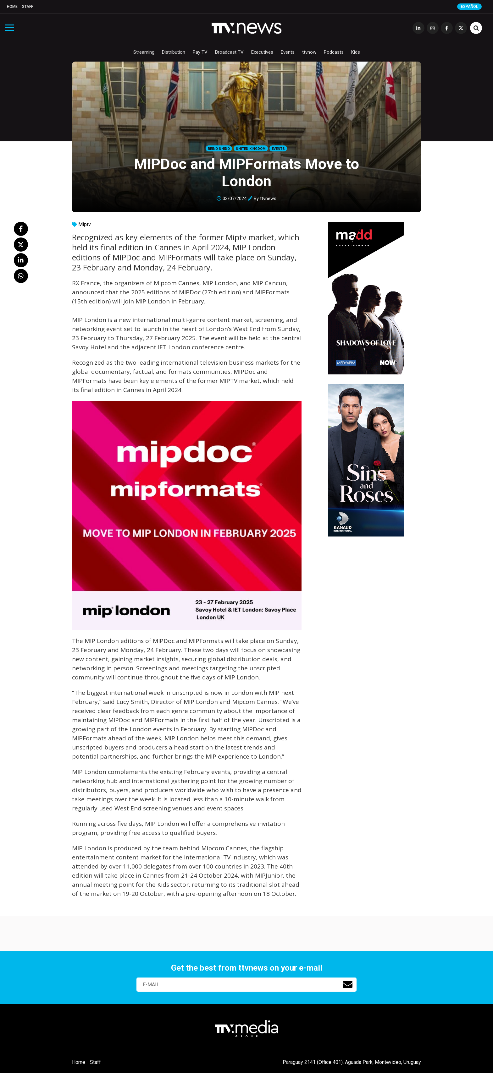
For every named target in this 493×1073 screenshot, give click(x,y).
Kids (355, 52)
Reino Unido (219, 149)
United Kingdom (251, 149)
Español (469, 6)
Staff (27, 6)
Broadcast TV (229, 52)
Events (288, 52)
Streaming (143, 52)
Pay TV (200, 52)
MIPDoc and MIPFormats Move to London (246, 172)
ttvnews (268, 198)
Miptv (84, 224)
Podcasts (334, 52)
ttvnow (309, 52)
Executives (262, 52)
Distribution (173, 52)
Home (12, 6)
